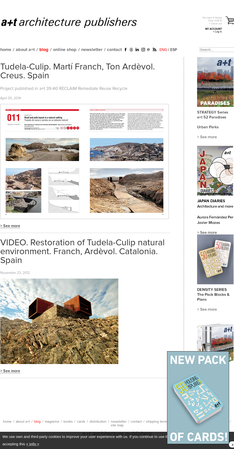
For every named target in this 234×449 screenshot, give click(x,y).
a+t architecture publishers (75, 22)
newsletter (91, 50)
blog (43, 50)
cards (81, 421)
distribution (98, 421)
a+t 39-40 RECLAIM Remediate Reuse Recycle (83, 88)
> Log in (217, 31)
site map (117, 425)
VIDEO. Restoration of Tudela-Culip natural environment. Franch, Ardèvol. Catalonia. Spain (82, 251)
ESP (173, 50)
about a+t (25, 50)
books (68, 421)
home (5, 50)
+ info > (32, 444)
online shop (65, 50)
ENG (163, 50)
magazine (52, 421)
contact (114, 50)
